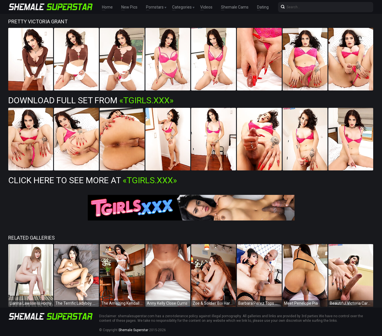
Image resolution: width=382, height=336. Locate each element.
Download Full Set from (91, 100)
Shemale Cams (235, 7)
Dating (263, 7)
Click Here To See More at (92, 180)
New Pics (129, 7)
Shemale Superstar (133, 330)
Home (107, 7)
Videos (206, 7)
